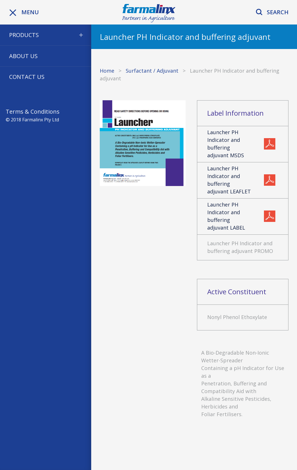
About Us (23, 56)
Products (24, 35)
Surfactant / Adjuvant (152, 70)
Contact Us (26, 77)
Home (107, 70)
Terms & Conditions (33, 111)
